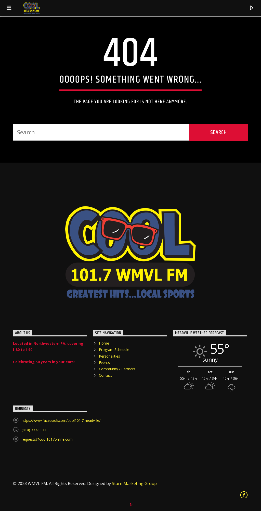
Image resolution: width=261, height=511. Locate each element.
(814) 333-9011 (34, 429)
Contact (105, 375)
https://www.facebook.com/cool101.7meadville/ (61, 420)
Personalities (109, 356)
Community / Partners (117, 368)
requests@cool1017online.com (47, 439)
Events (104, 362)
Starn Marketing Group (134, 483)
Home (104, 343)
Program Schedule (114, 349)
